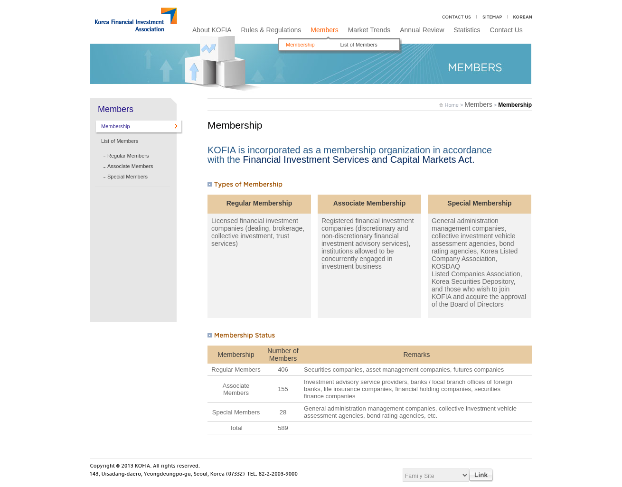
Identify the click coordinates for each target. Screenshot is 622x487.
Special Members (127, 176)
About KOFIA (211, 30)
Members (324, 30)
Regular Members (128, 156)
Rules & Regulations (271, 30)
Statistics (467, 30)
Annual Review (422, 30)
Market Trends (369, 30)
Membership (300, 44)
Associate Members (130, 166)
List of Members (358, 44)
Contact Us (506, 30)
